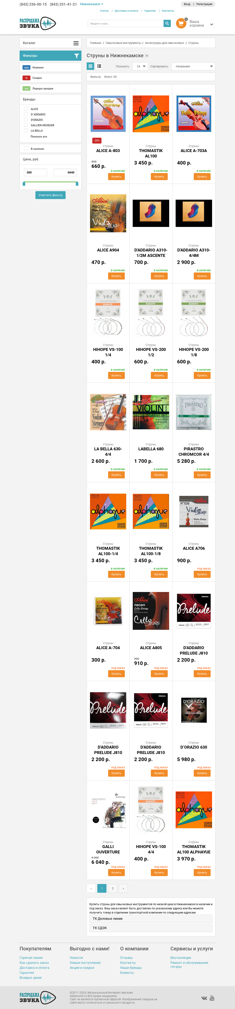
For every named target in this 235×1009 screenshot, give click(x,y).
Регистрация (204, 4)
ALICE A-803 (108, 150)
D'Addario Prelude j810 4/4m (151, 752)
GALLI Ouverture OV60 (108, 852)
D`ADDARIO (38, 114)
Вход (187, 4)
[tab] (50, 43)
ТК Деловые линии (107, 919)
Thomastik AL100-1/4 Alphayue (108, 554)
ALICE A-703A (194, 150)
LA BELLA (37, 130)
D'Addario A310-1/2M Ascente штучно (151, 255)
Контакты (168, 10)
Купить (116, 176)
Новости (76, 958)
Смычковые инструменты (123, 43)
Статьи (104, 10)
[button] (195, 24)
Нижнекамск (91, 4)
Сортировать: (159, 66)
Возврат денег (31, 978)
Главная (95, 43)
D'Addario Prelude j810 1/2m (194, 653)
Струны (193, 43)
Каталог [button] (29, 43)
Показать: (123, 66)
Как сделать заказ (34, 963)
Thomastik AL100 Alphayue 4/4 (193, 852)
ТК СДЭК (100, 928)
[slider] (24, 182)
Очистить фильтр (50, 195)
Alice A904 (108, 250)
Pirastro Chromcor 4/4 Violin (194, 454)
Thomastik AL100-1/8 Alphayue (151, 554)
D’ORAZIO (37, 120)
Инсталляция (180, 958)
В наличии (37, 149)
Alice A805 (151, 647)
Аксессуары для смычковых (164, 43)
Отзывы (126, 958)
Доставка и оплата (126, 10)
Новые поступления (85, 963)
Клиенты (127, 973)
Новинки (33, 67)
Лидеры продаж (37, 88)
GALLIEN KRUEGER (42, 125)
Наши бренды (131, 968)
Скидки (32, 78)
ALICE (34, 109)
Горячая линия (31, 958)
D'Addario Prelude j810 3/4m (108, 752)
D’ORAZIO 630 (193, 747)
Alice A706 (194, 548)
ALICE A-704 (108, 647)
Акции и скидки (82, 968)
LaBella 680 (151, 448)
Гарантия (150, 10)
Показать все (39, 136)
